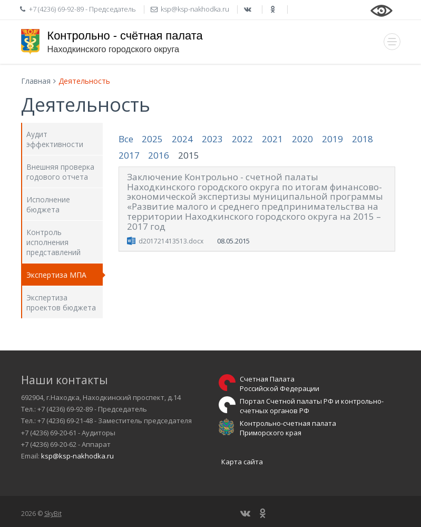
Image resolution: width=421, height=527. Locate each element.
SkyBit (53, 513)
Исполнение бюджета (48, 204)
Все (126, 139)
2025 (152, 139)
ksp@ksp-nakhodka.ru (77, 456)
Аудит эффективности (54, 139)
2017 (129, 155)
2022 (242, 139)
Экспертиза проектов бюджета (61, 302)
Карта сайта (242, 461)
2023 (212, 139)
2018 (362, 139)
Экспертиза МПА (56, 275)
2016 (158, 155)
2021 (272, 139)
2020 (302, 139)
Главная (36, 81)
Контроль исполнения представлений (53, 242)
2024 (182, 139)
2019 (332, 139)
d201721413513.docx (171, 241)
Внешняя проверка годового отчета (60, 172)
